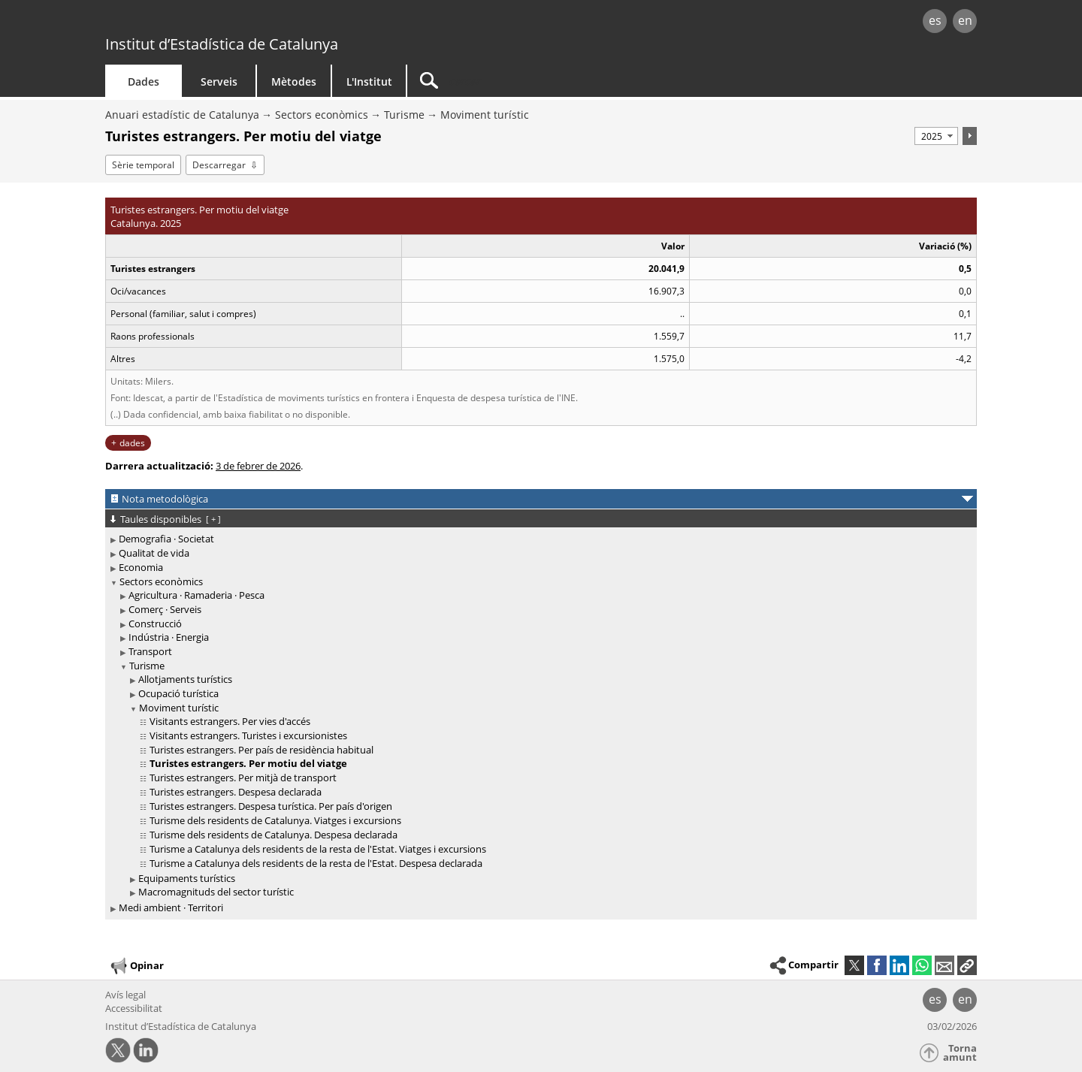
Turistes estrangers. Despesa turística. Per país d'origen (271, 806)
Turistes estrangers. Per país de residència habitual (261, 749)
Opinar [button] (136, 966)
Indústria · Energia (168, 637)
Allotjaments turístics (185, 679)
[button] (967, 965)
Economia (141, 567)
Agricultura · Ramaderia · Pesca (196, 595)
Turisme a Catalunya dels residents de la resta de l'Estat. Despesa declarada (316, 863)
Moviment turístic (484, 114)
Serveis (219, 81)
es (935, 20)
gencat (279, 22)
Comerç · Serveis (164, 609)
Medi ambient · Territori (171, 907)
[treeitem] (538, 539)
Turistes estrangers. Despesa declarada (236, 792)
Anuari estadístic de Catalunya (182, 114)
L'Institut (369, 81)
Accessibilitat (133, 1008)
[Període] (936, 136)
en (965, 20)
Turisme (404, 114)
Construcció (155, 623)
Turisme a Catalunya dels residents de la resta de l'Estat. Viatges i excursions (318, 849)
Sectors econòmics (321, 114)
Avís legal (125, 994)
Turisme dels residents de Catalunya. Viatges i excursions (275, 820)
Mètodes (293, 81)
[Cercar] (535, 81)
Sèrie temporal (143, 165)
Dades (143, 81)
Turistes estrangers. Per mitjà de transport (243, 777)
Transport (150, 651)
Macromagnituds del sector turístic (216, 891)
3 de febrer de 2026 (258, 466)
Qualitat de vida (154, 553)
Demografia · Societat (166, 538)
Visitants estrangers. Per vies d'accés (230, 721)
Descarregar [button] (219, 165)
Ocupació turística (178, 693)
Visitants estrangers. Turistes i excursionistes (248, 735)
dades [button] (132, 442)
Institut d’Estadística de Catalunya (221, 44)
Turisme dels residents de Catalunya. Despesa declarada (273, 834)
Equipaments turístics (186, 878)
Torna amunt (960, 1052)
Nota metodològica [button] (165, 499)
